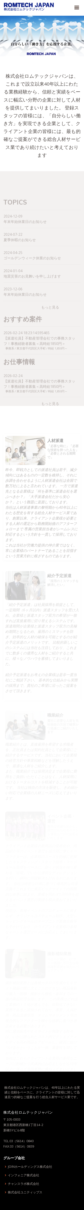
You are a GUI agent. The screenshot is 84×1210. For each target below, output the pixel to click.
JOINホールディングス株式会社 (30, 1166)
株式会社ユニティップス (25, 1192)
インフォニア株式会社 (23, 1175)
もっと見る (50, 313)
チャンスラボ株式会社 (23, 1183)
